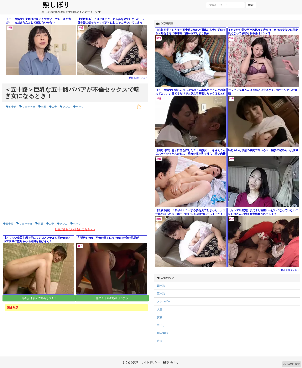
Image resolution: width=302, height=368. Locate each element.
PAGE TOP (291, 364)
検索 (250, 5)
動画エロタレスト (138, 77)
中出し (161, 325)
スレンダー (163, 301)
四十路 (161, 285)
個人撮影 (162, 333)
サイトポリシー (150, 362)
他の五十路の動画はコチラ (112, 298)
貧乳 (159, 317)
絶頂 (159, 340)
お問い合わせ (171, 362)
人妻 (159, 309)
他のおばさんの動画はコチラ (39, 298)
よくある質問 (130, 362)
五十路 (161, 293)
